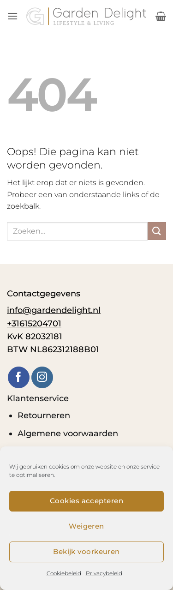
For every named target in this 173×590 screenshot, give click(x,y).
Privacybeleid (104, 573)
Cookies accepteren (86, 500)
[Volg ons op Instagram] (42, 377)
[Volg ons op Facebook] (19, 377)
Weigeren (86, 526)
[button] (12, 16)
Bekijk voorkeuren (86, 551)
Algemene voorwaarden (68, 433)
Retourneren (44, 415)
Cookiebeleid (64, 573)
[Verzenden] (157, 231)
